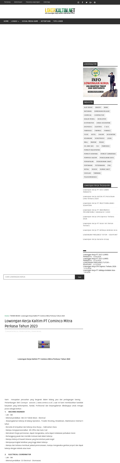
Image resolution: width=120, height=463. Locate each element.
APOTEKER (107, 360)
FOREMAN (110, 375)
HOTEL (93, 135)
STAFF (96, 422)
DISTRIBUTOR (89, 123)
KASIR (98, 383)
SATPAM (107, 414)
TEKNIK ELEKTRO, (25, 118)
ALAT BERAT (88, 107)
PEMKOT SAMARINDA (108, 154)
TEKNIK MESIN (15, 102)
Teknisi (87, 430)
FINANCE (107, 131)
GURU (98, 379)
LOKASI (14, 21)
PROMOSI (87, 403)
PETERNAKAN (100, 165)
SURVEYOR (105, 422)
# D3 (24, 330)
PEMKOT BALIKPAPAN (92, 150)
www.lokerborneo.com (91, 442)
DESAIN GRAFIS (107, 368)
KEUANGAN (88, 138)
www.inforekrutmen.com (92, 444)
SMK (87, 339)
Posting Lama (74, 356)
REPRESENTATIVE (107, 410)
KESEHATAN (111, 135)
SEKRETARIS (109, 418)
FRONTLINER (88, 379)
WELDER (104, 430)
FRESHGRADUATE (92, 323)
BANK (106, 107)
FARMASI (98, 131)
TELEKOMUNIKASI (90, 177)
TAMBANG (97, 173)
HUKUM (101, 135)
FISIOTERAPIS (99, 375)
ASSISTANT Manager (92, 364)
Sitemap (47, 2)
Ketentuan (18, 2)
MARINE (93, 142)
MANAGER (106, 383)
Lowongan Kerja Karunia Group (96, 240)
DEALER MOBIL (89, 119)
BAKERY (98, 107)
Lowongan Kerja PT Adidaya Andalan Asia (100, 230)
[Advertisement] (60, 42)
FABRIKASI (88, 131)
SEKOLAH (87, 173)
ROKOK (94, 169)
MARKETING (88, 387)
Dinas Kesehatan (103, 123)
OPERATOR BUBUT (101, 391)
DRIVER (107, 372)
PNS (109, 165)
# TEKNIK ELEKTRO (34, 330)
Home (6, 21)
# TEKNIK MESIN (48, 330)
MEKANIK (99, 387)
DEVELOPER (102, 119)
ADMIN (86, 360)
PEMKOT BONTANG (91, 154)
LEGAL (109, 138)
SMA (87, 335)
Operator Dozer (91, 395)
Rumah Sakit (105, 169)
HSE (110, 379)
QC (107, 406)
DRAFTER (99, 372)
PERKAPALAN (89, 162)
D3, (17, 118)
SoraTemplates (17, 459)
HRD (104, 379)
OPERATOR (88, 391)
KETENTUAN (46, 21)
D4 (86, 319)
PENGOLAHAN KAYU (107, 158)
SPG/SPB (87, 422)
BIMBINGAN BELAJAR (102, 111)
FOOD (86, 135)
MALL (86, 142)
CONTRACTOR (99, 115)
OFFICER (108, 387)
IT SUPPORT (88, 383)
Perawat (100, 406)
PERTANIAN (88, 165)
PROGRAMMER (102, 399)
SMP (87, 343)
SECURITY (98, 418)
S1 (86, 331)
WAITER (95, 430)
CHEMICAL (88, 115)
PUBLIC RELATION (100, 403)
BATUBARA (88, 111)
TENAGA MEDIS (97, 426)
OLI (97, 146)
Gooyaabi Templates (44, 459)
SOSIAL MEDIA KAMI (30, 21)
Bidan (105, 364)
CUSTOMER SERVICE (91, 368)
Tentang (7, 2)
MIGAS (101, 142)
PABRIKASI (106, 146)
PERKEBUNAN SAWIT (104, 162)
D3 (86, 315)
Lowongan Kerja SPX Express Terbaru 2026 (99, 266)
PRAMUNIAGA (89, 399)
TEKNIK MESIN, (36, 118)
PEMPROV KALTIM (90, 158)
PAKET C (89, 327)
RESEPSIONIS (89, 414)
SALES (99, 414)
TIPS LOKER (58, 21)
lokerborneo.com (82, 459)
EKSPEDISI (88, 127)
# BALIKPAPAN (15, 330)
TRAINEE (109, 426)
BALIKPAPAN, (11, 118)
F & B (107, 127)
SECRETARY (88, 418)
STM (87, 347)
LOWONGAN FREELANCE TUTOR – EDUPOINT (100, 235)
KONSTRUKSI (100, 138)
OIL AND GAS (89, 146)
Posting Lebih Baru (12, 356)
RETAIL (86, 169)
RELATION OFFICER (91, 410)
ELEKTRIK (98, 127)
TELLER (86, 426)
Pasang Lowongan (33, 2)
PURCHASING (89, 406)
